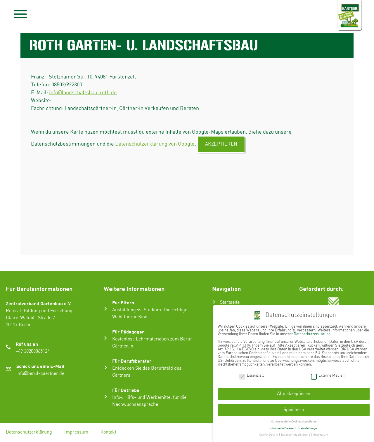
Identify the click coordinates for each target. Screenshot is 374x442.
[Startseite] (214, 302)
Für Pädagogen (128, 332)
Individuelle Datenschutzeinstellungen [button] (293, 428)
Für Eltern (123, 302)
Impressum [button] (320, 434)
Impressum (76, 432)
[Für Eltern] (106, 309)
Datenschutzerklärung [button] (296, 434)
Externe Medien (327, 375)
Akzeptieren (221, 144)
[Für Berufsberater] (106, 367)
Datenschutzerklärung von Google (155, 144)
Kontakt (108, 432)
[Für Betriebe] (106, 397)
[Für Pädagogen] (106, 338)
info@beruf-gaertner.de (40, 373)
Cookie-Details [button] (268, 434)
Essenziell (251, 375)
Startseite (230, 302)
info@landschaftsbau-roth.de (83, 92)
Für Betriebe (125, 390)
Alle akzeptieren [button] (293, 393)
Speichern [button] (293, 409)
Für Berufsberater (131, 361)
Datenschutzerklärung (29, 432)
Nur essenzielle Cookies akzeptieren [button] (294, 421)
